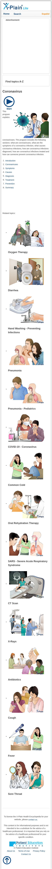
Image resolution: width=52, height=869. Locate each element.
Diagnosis (9, 176)
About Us (11, 851)
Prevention (10, 184)
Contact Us (26, 854)
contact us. (33, 820)
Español (45, 14)
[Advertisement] (26, 48)
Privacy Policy (39, 851)
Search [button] (18, 14)
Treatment (9, 180)
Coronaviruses (11, 164)
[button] (45, 81)
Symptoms (10, 168)
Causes (8, 172)
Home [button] (6, 14)
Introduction (10, 160)
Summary (9, 187)
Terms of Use (24, 851)
